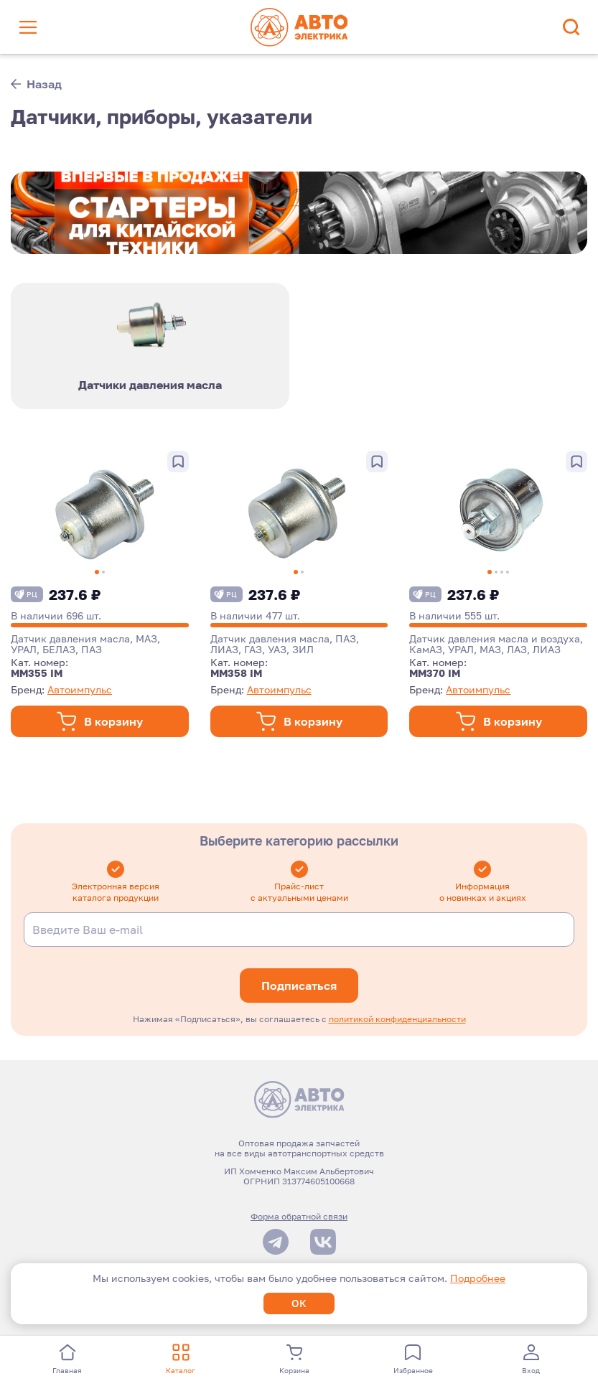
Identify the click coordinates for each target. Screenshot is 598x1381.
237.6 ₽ (56, 596)
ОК (299, 1303)
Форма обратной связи (299, 1219)
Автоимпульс (79, 691)
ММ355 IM (36, 675)
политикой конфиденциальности (397, 1021)
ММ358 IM (236, 675)
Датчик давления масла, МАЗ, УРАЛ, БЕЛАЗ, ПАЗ (85, 646)
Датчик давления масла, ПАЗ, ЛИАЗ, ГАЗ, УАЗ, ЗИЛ (284, 646)
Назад (36, 84)
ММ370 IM (434, 675)
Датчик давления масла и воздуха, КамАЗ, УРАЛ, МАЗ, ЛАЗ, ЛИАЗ (496, 646)
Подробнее (477, 1278)
